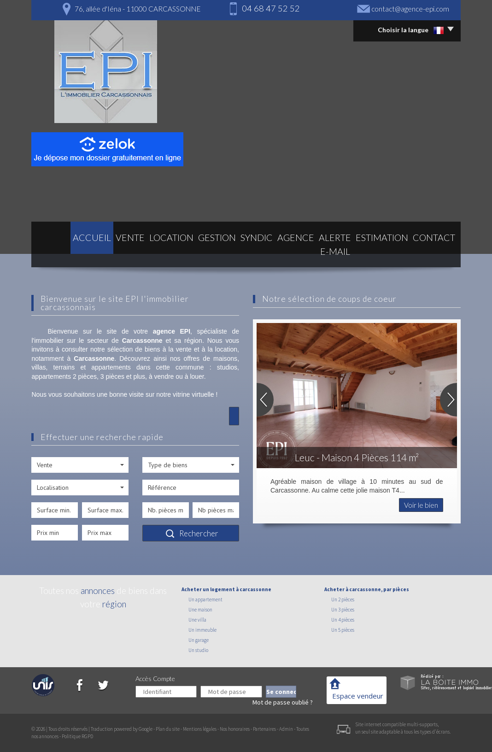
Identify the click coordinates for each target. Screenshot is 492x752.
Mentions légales (200, 729)
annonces (98, 590)
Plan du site (168, 729)
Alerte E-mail (320, 252)
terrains (64, 367)
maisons (225, 358)
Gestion (186, 252)
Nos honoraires (235, 729)
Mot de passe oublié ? (282, 702)
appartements (111, 367)
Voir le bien (421, 505)
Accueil (59, 252)
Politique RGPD (77, 736)
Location (140, 252)
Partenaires (264, 729)
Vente (98, 252)
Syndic (228, 252)
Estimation (379, 252)
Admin (286, 729)
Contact (430, 252)
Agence (268, 252)
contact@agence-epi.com (410, 9)
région (114, 604)
